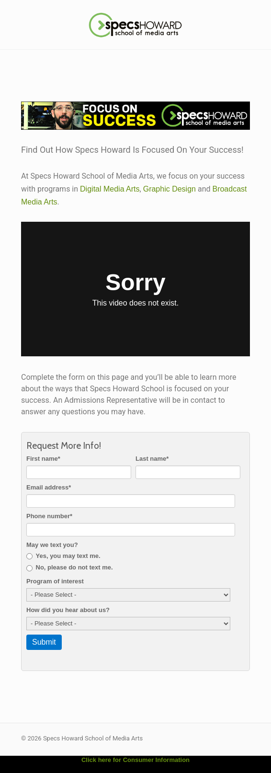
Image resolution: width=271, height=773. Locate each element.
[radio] (133, 556)
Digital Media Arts (110, 189)
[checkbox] (133, 562)
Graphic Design (169, 189)
